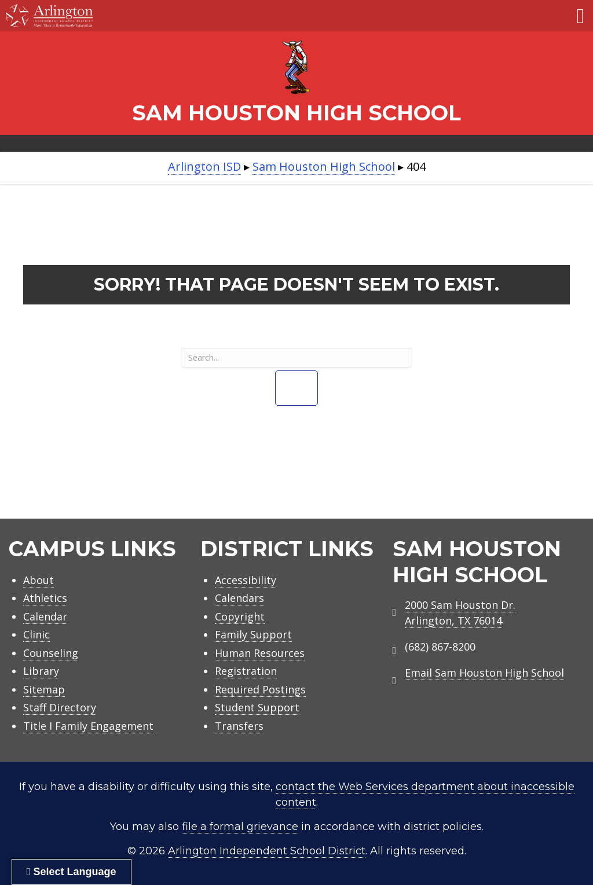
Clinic (36, 634)
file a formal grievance (240, 826)
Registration (246, 671)
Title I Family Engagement (88, 726)
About (38, 580)
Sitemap (44, 689)
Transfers (239, 726)
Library (41, 671)
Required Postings (260, 689)
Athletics (45, 598)
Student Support (257, 707)
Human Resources (260, 653)
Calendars (239, 598)
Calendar (45, 616)
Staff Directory (59, 707)
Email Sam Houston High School (484, 673)
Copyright (240, 616)
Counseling (50, 653)
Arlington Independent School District (266, 850)
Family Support (253, 634)
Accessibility (245, 580)
